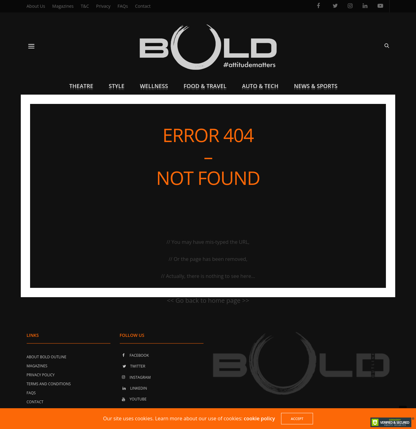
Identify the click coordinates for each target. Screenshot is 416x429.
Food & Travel (205, 86)
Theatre (81, 86)
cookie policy (259, 418)
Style (117, 86)
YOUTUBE (133, 399)
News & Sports (315, 86)
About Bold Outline (46, 356)
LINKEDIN (133, 388)
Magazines (63, 6)
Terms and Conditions (49, 383)
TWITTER (132, 366)
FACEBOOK (134, 355)
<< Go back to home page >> (208, 300)
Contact (142, 6)
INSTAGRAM (135, 377)
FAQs (123, 6)
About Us (36, 6)
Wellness (154, 86)
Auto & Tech (260, 86)
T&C (85, 6)
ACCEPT (297, 418)
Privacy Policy (41, 374)
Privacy (103, 6)
